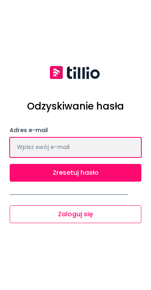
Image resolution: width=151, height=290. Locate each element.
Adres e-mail (29, 130)
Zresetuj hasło (76, 172)
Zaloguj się (75, 214)
